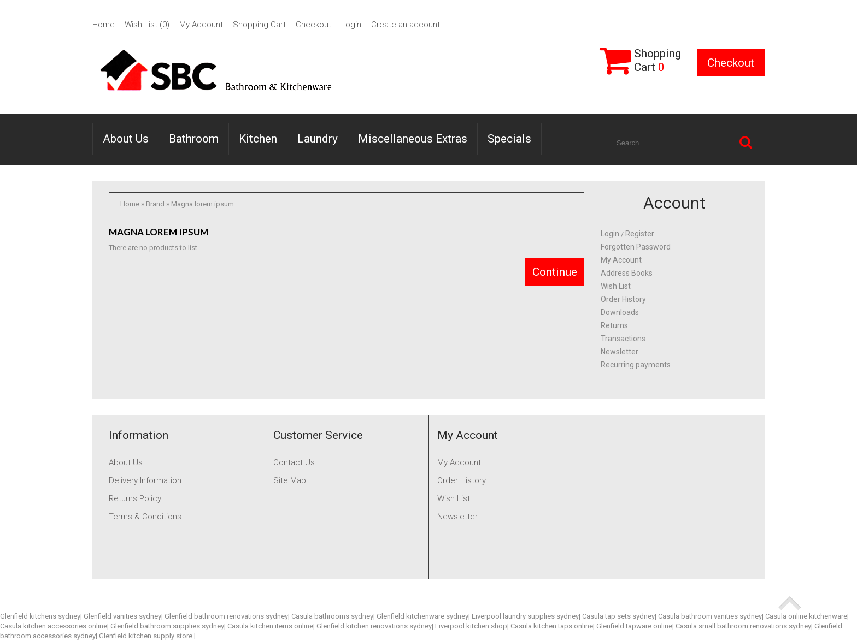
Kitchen (258, 138)
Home (103, 24)
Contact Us (294, 462)
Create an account (405, 24)
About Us (126, 138)
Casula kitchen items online (270, 626)
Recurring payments (636, 364)
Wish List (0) (147, 24)
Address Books (627, 273)
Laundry (317, 138)
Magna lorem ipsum (202, 204)
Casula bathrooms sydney (332, 616)
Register (639, 233)
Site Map (289, 480)
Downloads (620, 312)
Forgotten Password (636, 246)
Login (351, 24)
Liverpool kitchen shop (471, 626)
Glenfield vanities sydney (122, 616)
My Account (201, 24)
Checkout (313, 24)
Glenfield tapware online (634, 626)
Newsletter (619, 351)
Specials (509, 138)
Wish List (616, 286)
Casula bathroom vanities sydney (710, 616)
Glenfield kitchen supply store (146, 636)
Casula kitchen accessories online (53, 626)
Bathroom (194, 138)
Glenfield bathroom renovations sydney (226, 616)
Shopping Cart (259, 24)
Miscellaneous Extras (412, 138)
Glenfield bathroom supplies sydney (167, 626)
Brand (155, 204)
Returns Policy (135, 498)
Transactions (623, 338)
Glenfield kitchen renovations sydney (374, 626)
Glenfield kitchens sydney (40, 616)
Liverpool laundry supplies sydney (525, 616)
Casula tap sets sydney (618, 616)
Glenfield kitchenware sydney (422, 616)
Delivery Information (145, 480)
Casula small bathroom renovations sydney (743, 626)
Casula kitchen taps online (551, 626)
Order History (623, 299)
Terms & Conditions (145, 516)
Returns (614, 325)
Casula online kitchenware (806, 616)
